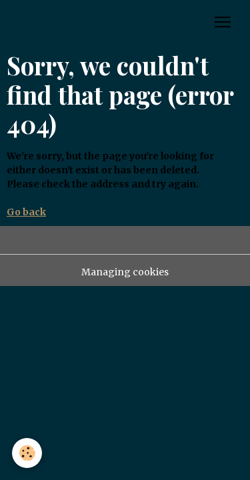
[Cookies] (27, 453)
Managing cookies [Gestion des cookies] (125, 272)
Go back (26, 212)
